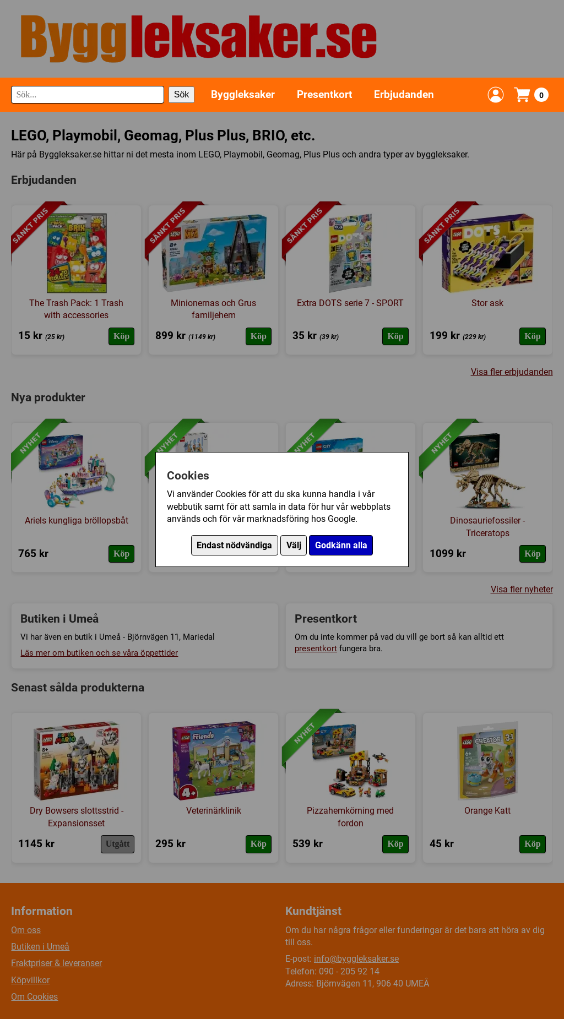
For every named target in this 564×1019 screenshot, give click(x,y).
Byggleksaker (243, 94)
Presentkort (324, 94)
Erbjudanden (404, 94)
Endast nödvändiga (234, 545)
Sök (181, 94)
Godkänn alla (341, 545)
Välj (293, 545)
